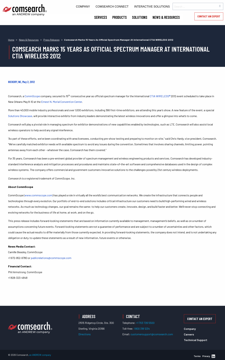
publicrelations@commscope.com (51, 257)
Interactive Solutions (152, 6)
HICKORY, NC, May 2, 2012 (21, 82)
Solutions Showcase (20, 116)
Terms (197, 356)
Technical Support (195, 340)
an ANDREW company (40, 355)
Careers (189, 334)
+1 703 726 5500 (145, 322)
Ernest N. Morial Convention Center (61, 101)
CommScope (32, 96)
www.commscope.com (38, 195)
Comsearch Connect (112, 6)
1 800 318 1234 (142, 328)
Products (119, 17)
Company (83, 6)
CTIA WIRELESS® (160, 96)
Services (100, 17)
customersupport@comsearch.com (152, 334)
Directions (84, 334)
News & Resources (166, 17)
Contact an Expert (208, 16)
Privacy (206, 356)
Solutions (139, 17)
